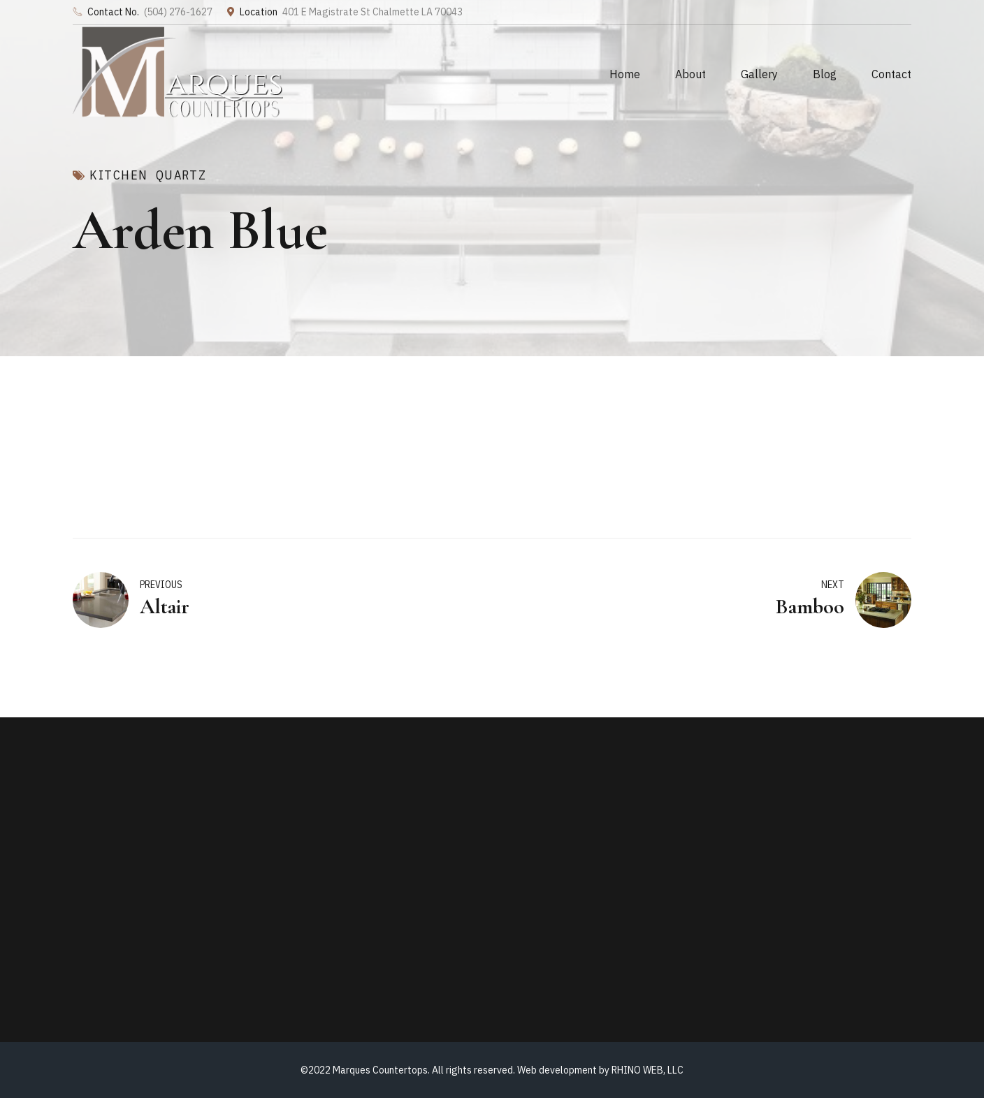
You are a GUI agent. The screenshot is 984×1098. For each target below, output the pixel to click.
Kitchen (118, 175)
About (690, 74)
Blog (825, 74)
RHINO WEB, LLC (647, 1070)
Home (624, 74)
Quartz (181, 175)
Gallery (759, 74)
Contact (891, 74)
